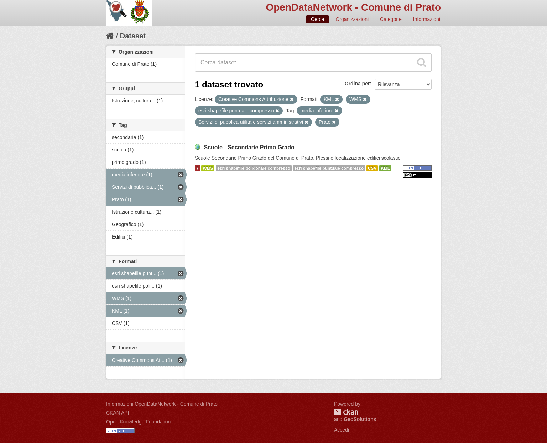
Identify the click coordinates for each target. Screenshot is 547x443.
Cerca (317, 19)
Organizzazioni (352, 19)
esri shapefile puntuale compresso (329, 168)
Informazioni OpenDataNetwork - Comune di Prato (162, 404)
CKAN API (117, 413)
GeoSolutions (360, 419)
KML (385, 168)
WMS (208, 168)
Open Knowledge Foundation (138, 422)
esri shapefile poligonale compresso (253, 168)
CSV (372, 168)
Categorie (391, 19)
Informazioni (426, 19)
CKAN (346, 412)
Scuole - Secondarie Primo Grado (249, 147)
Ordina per (357, 83)
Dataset (133, 36)
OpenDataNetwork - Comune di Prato (353, 7)
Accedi (341, 430)
